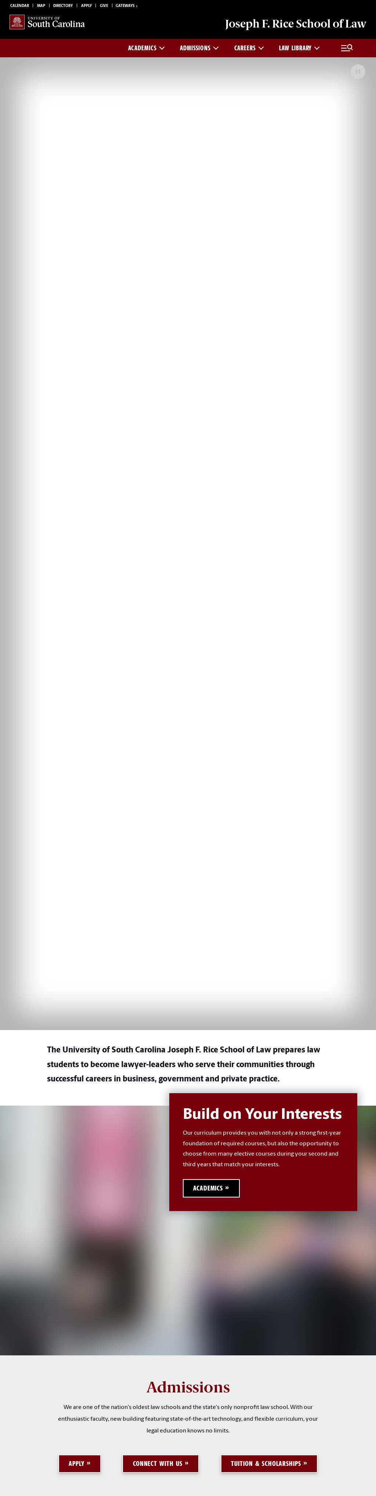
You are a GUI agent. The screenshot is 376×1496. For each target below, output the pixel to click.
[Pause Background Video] (358, 71)
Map (41, 6)
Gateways (127, 6)
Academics (146, 48)
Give (104, 6)
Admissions (199, 48)
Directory (63, 6)
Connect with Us (157, 1463)
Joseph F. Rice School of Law (295, 23)
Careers (249, 48)
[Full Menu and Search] (347, 48)
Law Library (299, 48)
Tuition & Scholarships (266, 1463)
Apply (86, 6)
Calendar (19, 6)
